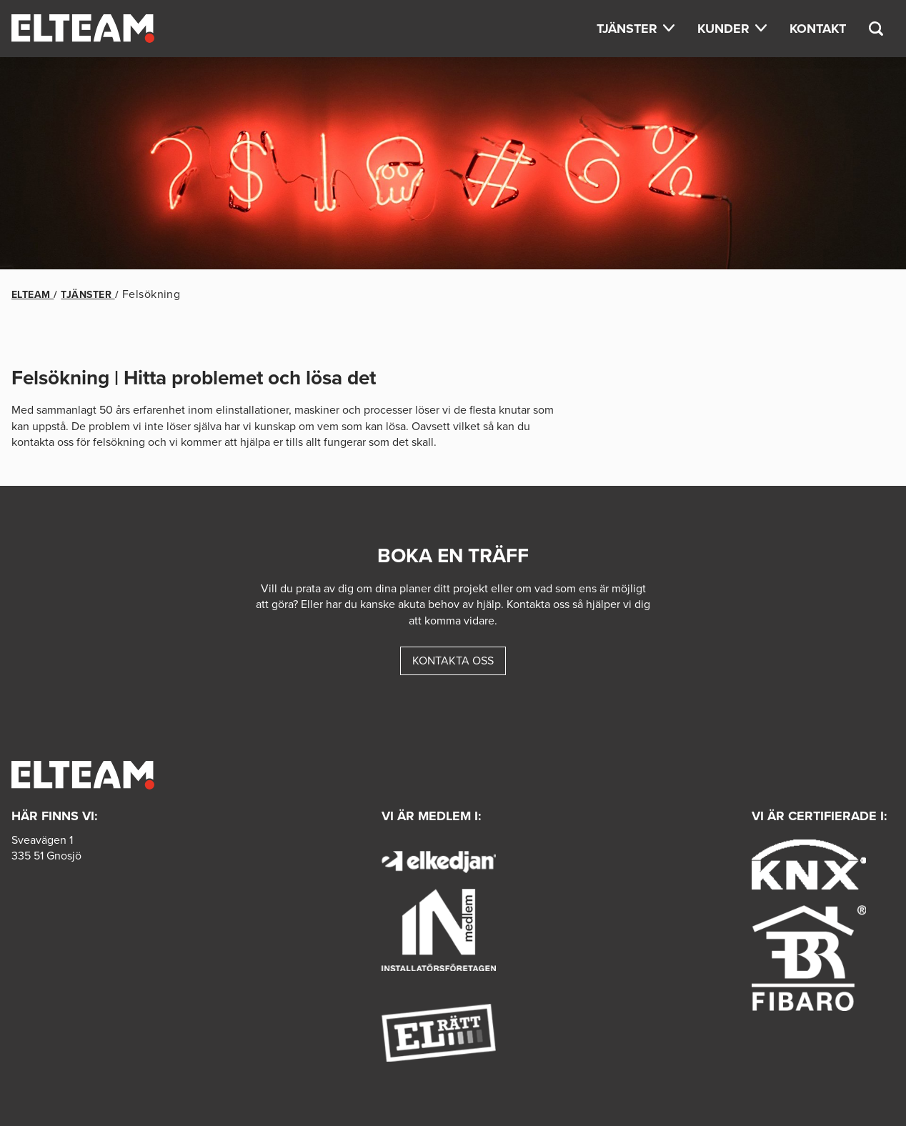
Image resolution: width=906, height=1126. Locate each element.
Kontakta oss (453, 660)
